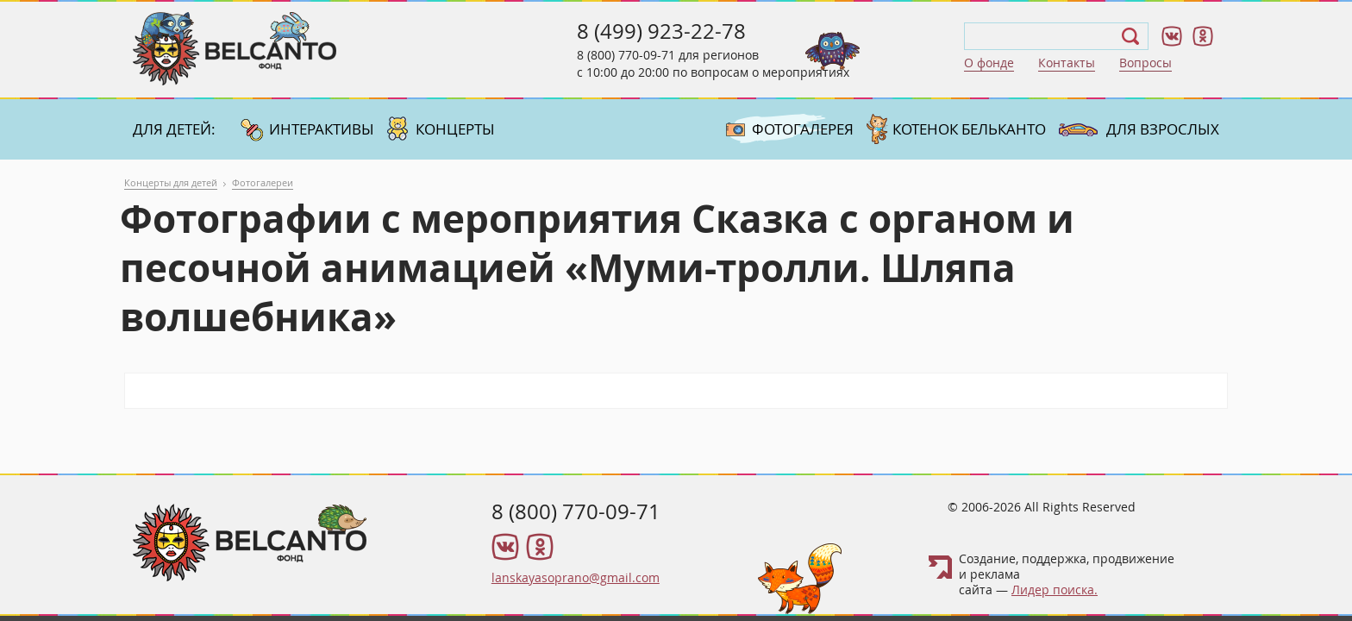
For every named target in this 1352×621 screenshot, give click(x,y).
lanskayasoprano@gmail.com (575, 577)
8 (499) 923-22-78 (661, 31)
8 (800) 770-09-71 (626, 55)
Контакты (1066, 62)
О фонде (989, 62)
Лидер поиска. (1054, 589)
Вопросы (1145, 62)
